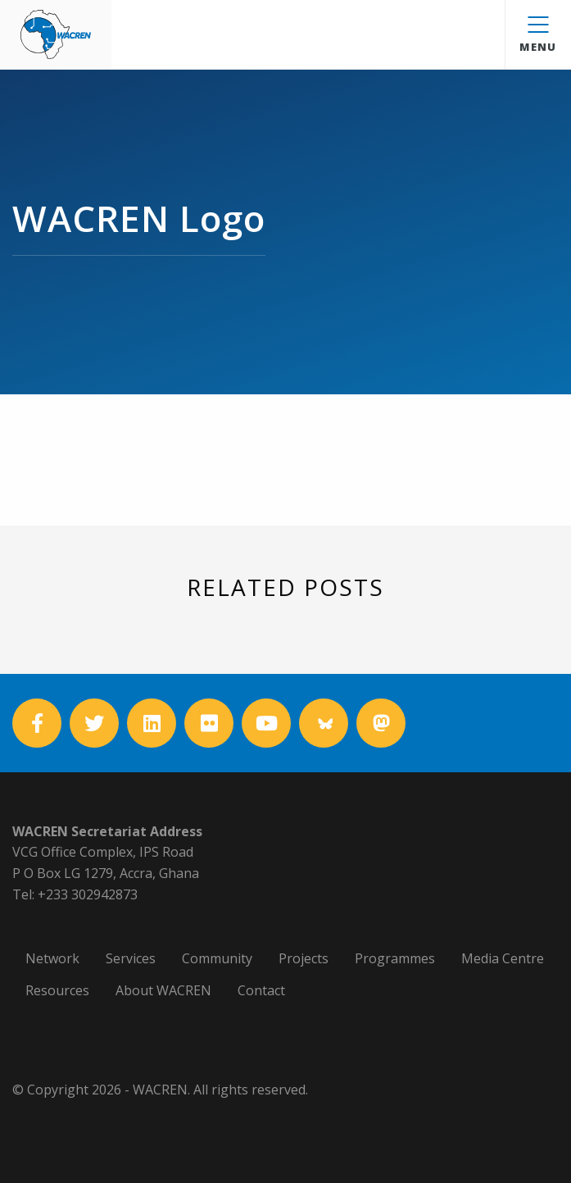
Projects (304, 958)
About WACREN (163, 990)
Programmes (395, 958)
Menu (537, 35)
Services (131, 958)
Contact (261, 990)
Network (52, 958)
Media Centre (502, 958)
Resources (57, 990)
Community (217, 958)
